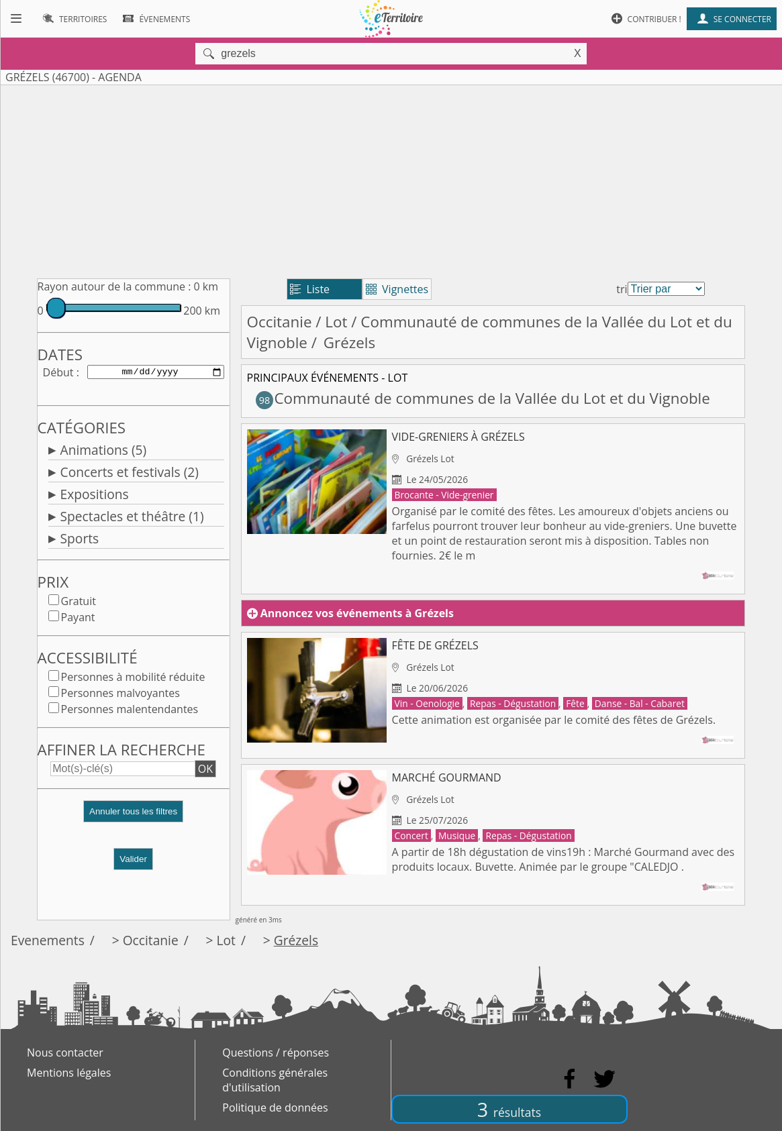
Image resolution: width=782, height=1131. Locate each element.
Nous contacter (65, 1052)
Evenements (48, 940)
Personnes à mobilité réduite (133, 679)
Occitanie (279, 321)
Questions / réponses (275, 1052)
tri (621, 289)
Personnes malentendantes (130, 711)
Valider (133, 862)
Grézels (296, 940)
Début (58, 373)
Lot (336, 321)
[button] (134, 819)
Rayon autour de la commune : (114, 286)
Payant (78, 619)
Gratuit (78, 603)
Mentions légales (69, 1072)
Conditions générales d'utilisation (275, 1080)
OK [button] (205, 771)
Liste (310, 289)
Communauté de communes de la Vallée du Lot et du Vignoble (483, 398)
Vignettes (397, 289)
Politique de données (275, 1107)
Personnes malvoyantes (120, 695)
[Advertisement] (391, 179)
